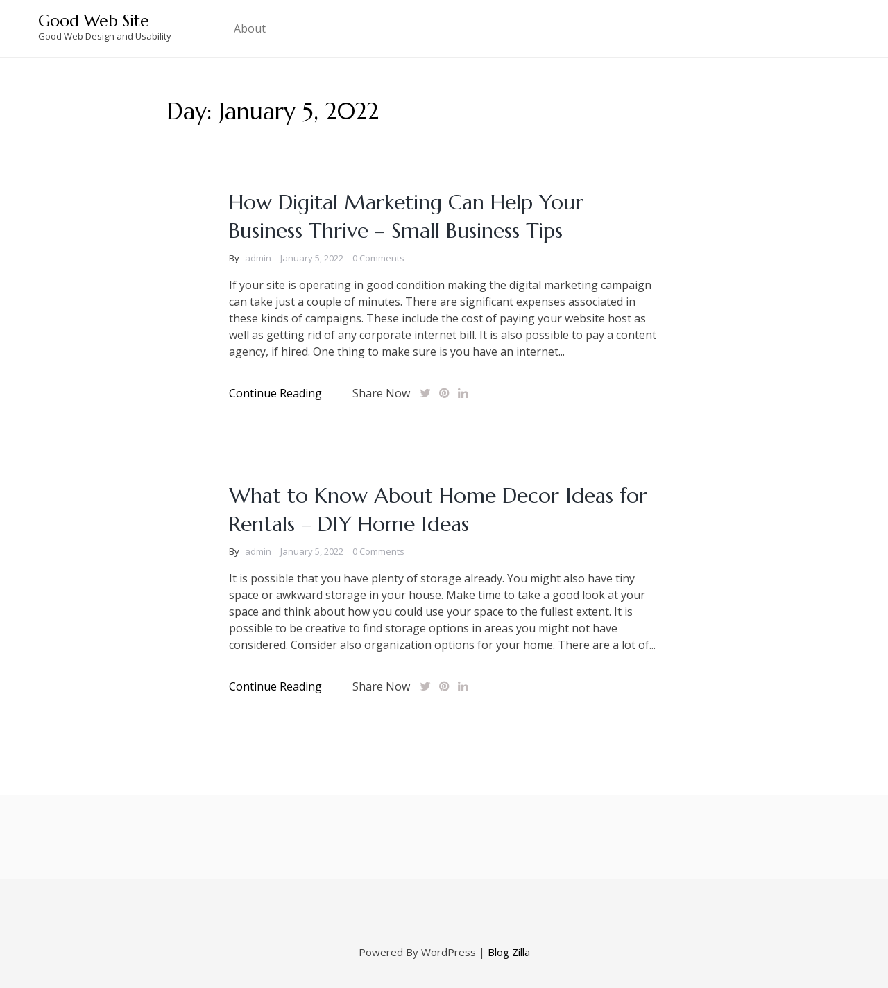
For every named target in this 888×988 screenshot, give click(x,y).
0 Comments (378, 258)
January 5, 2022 (311, 258)
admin (258, 258)
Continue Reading (275, 393)
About (250, 28)
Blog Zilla (509, 952)
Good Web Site (93, 21)
